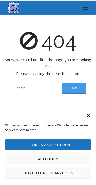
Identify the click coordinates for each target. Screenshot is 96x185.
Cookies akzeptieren (48, 144)
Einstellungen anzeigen (48, 172)
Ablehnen (48, 158)
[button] (88, 115)
